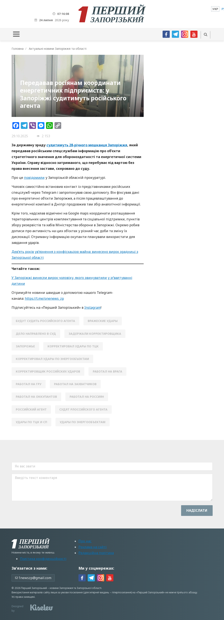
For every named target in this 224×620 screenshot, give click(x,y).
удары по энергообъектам (82, 422)
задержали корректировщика (95, 334)
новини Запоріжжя (61, 588)
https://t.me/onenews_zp (44, 298)
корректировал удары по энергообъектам (52, 359)
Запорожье (25, 346)
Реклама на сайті (92, 547)
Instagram (92, 307)
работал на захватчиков (75, 384)
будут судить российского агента (45, 321)
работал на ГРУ (28, 384)
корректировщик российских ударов (48, 371)
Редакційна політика (96, 553)
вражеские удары (103, 321)
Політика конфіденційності (43, 558)
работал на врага (107, 371)
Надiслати (196, 510)
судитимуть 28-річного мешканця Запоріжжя (86, 145)
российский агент (31, 409)
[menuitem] (215, 8)
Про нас (84, 541)
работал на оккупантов (36, 397)
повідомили (34, 177)
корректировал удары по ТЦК (73, 346)
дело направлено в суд (36, 334)
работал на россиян (87, 397)
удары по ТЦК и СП (31, 422)
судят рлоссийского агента (83, 409)
